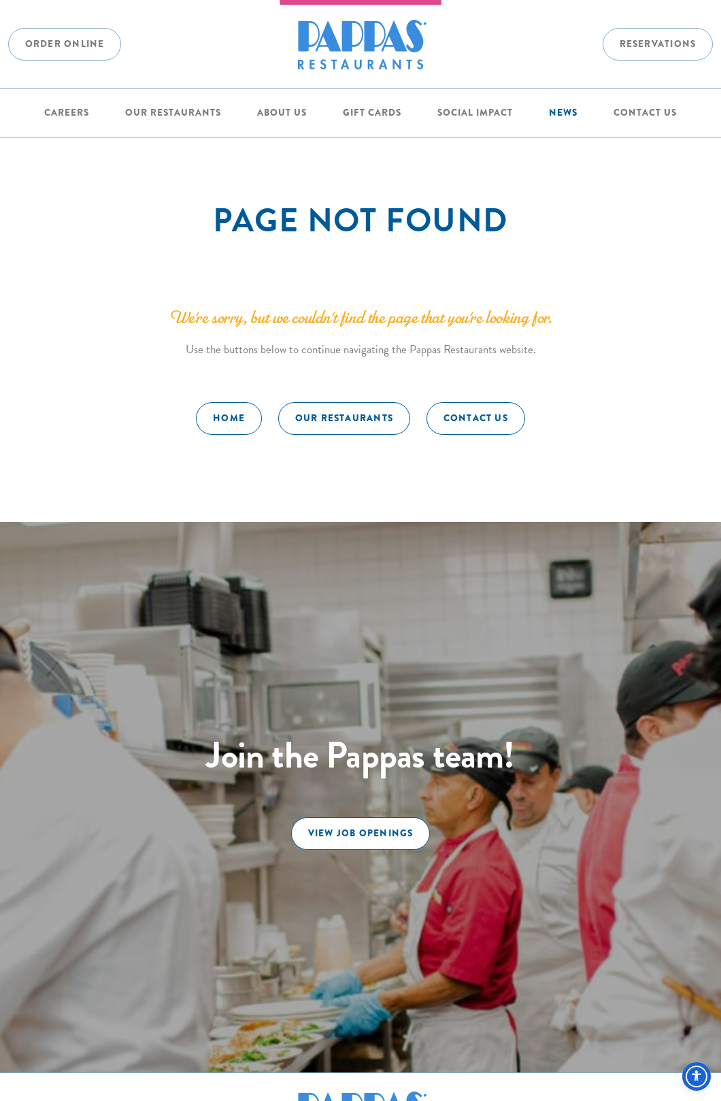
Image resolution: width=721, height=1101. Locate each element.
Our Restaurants (173, 112)
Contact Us (645, 112)
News (563, 112)
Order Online (65, 43)
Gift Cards (372, 112)
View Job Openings (361, 833)
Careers (66, 112)
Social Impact (475, 112)
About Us (282, 112)
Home (229, 418)
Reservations (658, 43)
